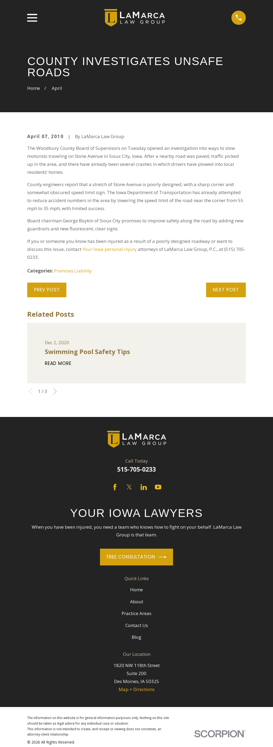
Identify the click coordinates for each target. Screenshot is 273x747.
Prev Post (47, 290)
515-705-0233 (136, 469)
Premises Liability (73, 271)
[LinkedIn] (143, 487)
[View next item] (55, 391)
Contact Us (136, 625)
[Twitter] (129, 487)
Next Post (226, 290)
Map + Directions (137, 689)
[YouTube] (158, 487)
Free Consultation (136, 557)
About (136, 602)
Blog (136, 637)
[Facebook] (115, 487)
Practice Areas (136, 613)
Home (136, 590)
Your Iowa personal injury (109, 249)
